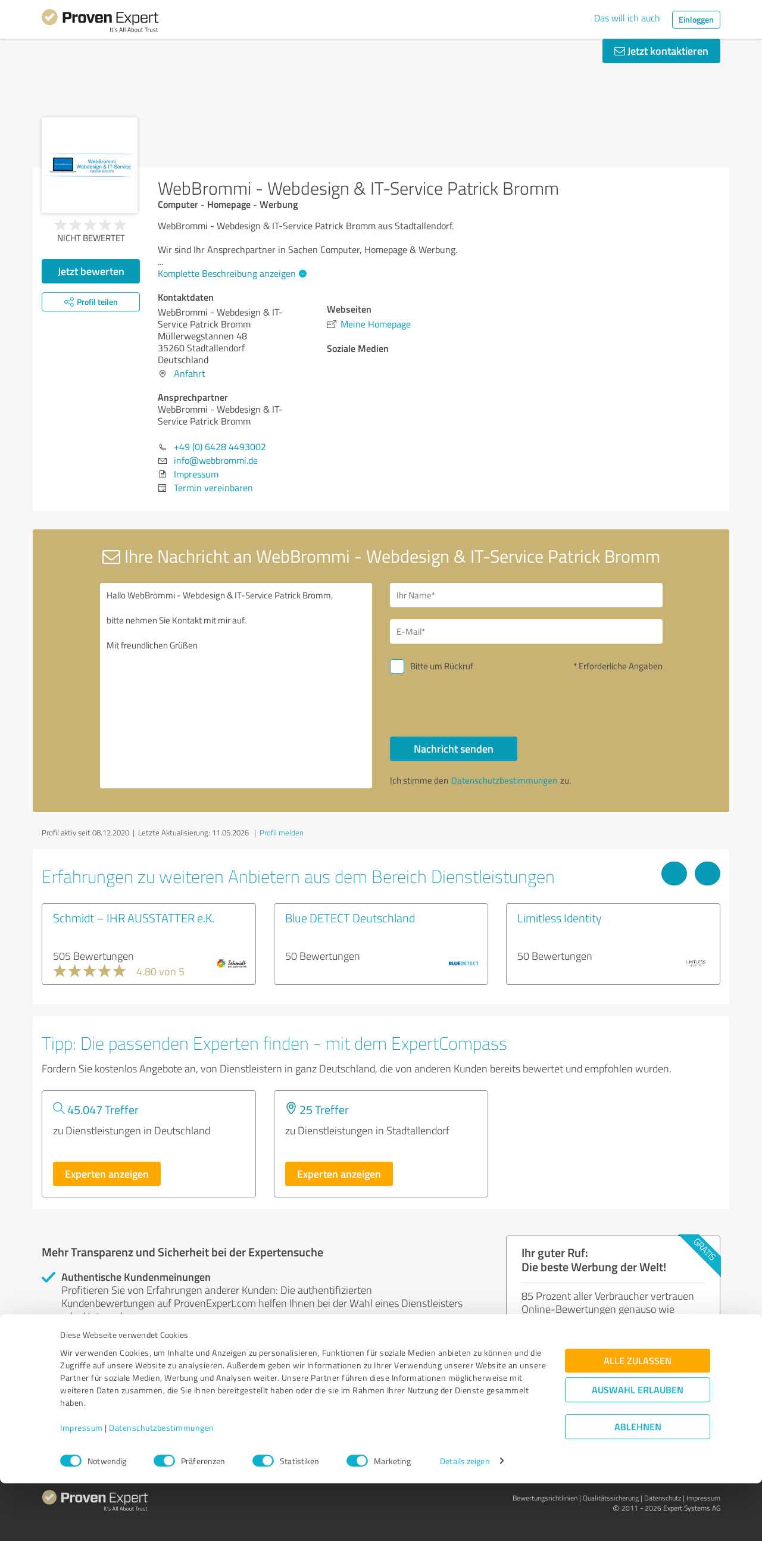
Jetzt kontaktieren (661, 50)
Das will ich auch (627, 17)
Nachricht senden (454, 748)
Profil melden (282, 832)
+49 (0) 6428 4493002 (220, 446)
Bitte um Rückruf (441, 666)
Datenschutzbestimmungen (161, 1485)
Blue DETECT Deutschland (350, 917)
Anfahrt (189, 373)
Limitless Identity (559, 917)
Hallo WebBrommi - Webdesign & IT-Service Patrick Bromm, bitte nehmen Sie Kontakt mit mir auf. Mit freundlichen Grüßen (236, 685)
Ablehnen (637, 1484)
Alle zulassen (638, 1418)
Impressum (81, 1485)
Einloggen (696, 19)
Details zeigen (464, 1518)
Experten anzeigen (107, 1173)
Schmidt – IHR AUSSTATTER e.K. (133, 917)
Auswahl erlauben (637, 1447)
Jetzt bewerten (91, 271)
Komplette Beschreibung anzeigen (231, 273)
